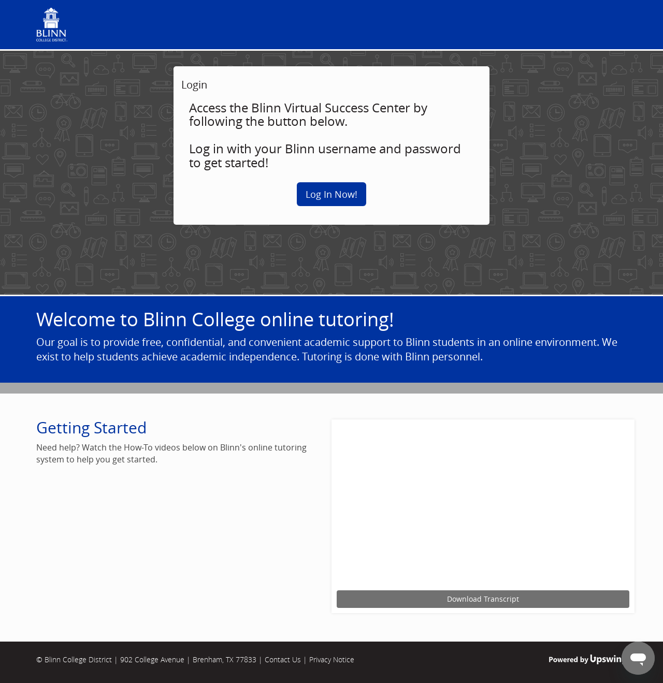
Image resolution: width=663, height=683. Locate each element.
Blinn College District (78, 659)
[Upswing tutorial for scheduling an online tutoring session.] (483, 506)
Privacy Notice (331, 659)
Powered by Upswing (588, 659)
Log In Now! (331, 194)
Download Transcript (483, 599)
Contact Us (283, 659)
